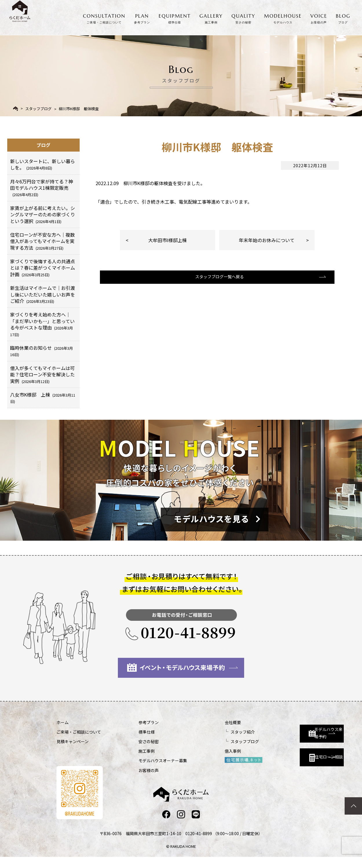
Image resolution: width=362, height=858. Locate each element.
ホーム (62, 722)
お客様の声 (133, 770)
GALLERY (211, 17)
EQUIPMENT (175, 17)
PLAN (142, 17)
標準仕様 (131, 732)
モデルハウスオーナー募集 (147, 760)
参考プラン (133, 722)
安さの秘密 (133, 741)
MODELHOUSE (283, 17)
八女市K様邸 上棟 (42, 397)
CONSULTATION (104, 17)
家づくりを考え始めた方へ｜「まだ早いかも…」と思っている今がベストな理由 (42, 324)
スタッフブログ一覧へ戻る (216, 283)
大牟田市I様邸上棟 (167, 240)
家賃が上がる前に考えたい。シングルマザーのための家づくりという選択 (42, 214)
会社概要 (202, 722)
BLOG (343, 17)
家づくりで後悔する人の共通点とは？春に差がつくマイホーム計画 (42, 268)
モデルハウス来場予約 (293, 727)
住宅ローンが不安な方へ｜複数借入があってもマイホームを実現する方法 (42, 241)
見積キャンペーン (72, 741)
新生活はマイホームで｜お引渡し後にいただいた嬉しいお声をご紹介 (42, 294)
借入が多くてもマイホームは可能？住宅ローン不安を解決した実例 (42, 374)
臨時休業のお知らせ (41, 350)
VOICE (318, 17)
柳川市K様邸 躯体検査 (79, 109)
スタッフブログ (38, 109)
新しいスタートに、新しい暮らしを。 (42, 164)
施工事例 (131, 751)
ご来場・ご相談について (78, 732)
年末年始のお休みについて (267, 240)
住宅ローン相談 (290, 753)
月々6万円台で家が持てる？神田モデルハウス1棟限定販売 (41, 188)
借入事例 (202, 751)
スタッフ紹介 (212, 732)
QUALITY (243, 17)
